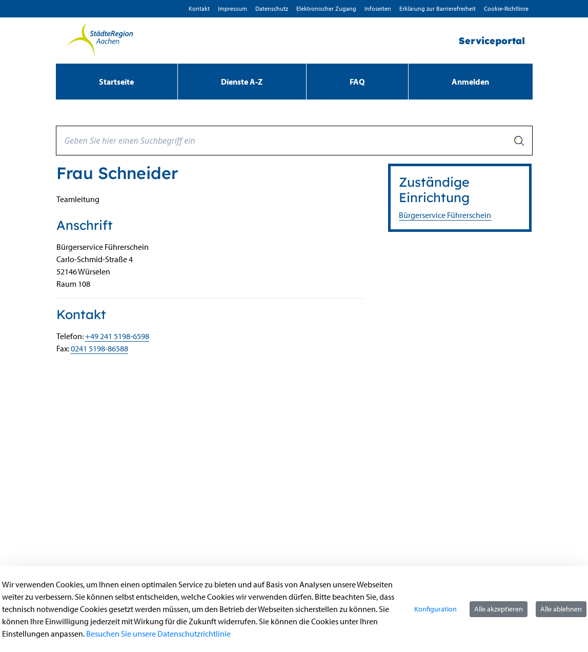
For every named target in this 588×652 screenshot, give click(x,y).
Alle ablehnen (561, 609)
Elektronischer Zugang (326, 8)
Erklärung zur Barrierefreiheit (437, 8)
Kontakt (199, 8)
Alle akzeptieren (498, 609)
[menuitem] (116, 82)
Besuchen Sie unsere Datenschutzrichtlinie (158, 633)
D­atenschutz (271, 8)
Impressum (232, 8)
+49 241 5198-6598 (117, 336)
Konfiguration (435, 609)
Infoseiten (377, 8)
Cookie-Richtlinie (506, 8)
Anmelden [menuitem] (470, 81)
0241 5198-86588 (99, 348)
